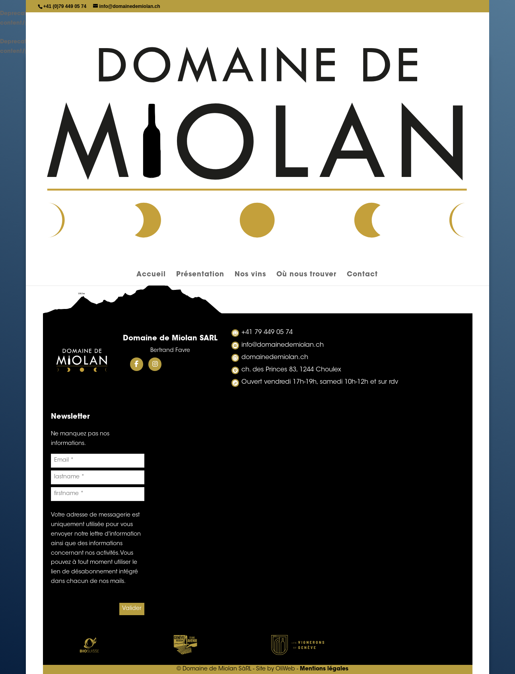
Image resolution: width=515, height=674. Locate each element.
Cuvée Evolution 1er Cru (258, 219)
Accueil (151, 60)
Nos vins (250, 60)
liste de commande (257, 154)
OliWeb (285, 669)
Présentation (200, 60)
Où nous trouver (306, 60)
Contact (362, 60)
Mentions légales (324, 669)
